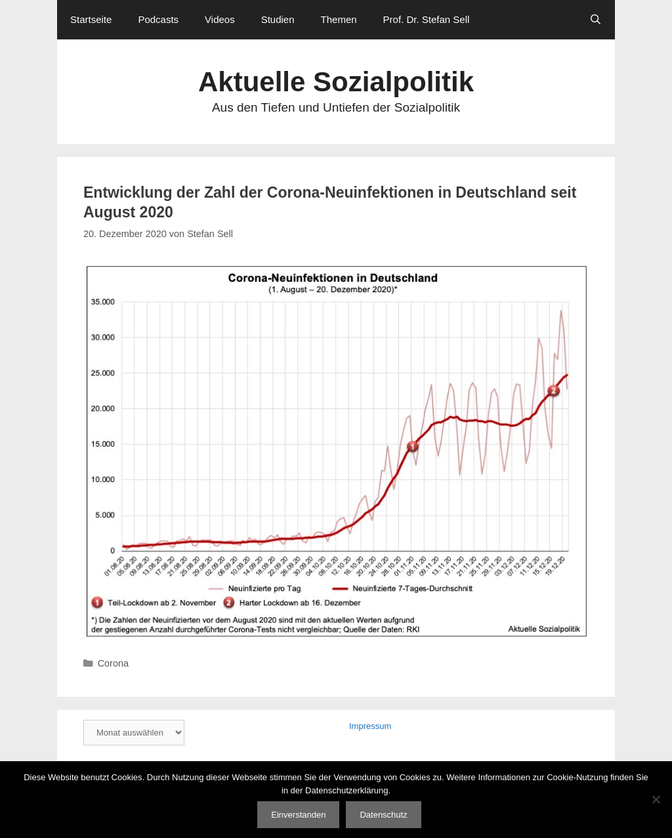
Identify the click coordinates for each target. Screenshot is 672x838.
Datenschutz (383, 815)
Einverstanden (298, 815)
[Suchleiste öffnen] (595, 19)
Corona (113, 663)
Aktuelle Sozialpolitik (336, 81)
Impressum (370, 726)
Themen (339, 19)
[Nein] (655, 799)
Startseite (91, 19)
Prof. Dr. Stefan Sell (426, 19)
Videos (220, 19)
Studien (278, 19)
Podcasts (158, 19)
